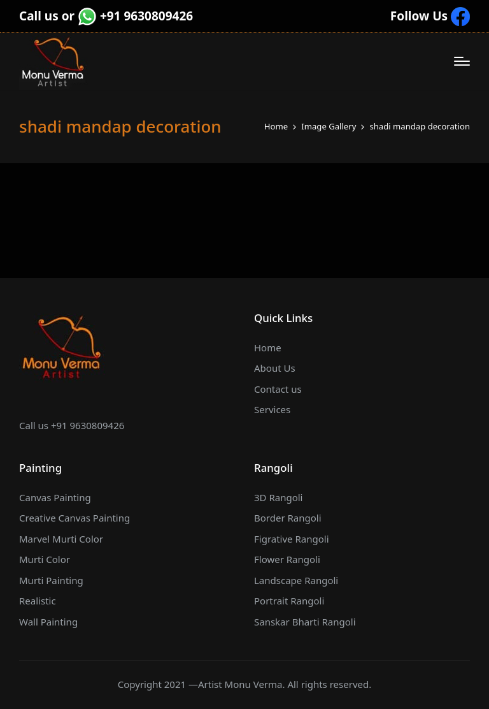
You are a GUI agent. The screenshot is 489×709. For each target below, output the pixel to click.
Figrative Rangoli (291, 538)
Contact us (278, 389)
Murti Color (44, 559)
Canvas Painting (55, 497)
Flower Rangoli (287, 559)
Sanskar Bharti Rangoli (305, 621)
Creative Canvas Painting (74, 517)
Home (267, 347)
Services (272, 409)
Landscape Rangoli (296, 580)
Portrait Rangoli (289, 600)
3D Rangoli (278, 497)
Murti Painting (51, 580)
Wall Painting (48, 621)
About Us (274, 368)
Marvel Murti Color (61, 538)
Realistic (37, 600)
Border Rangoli (288, 517)
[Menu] (462, 61)
